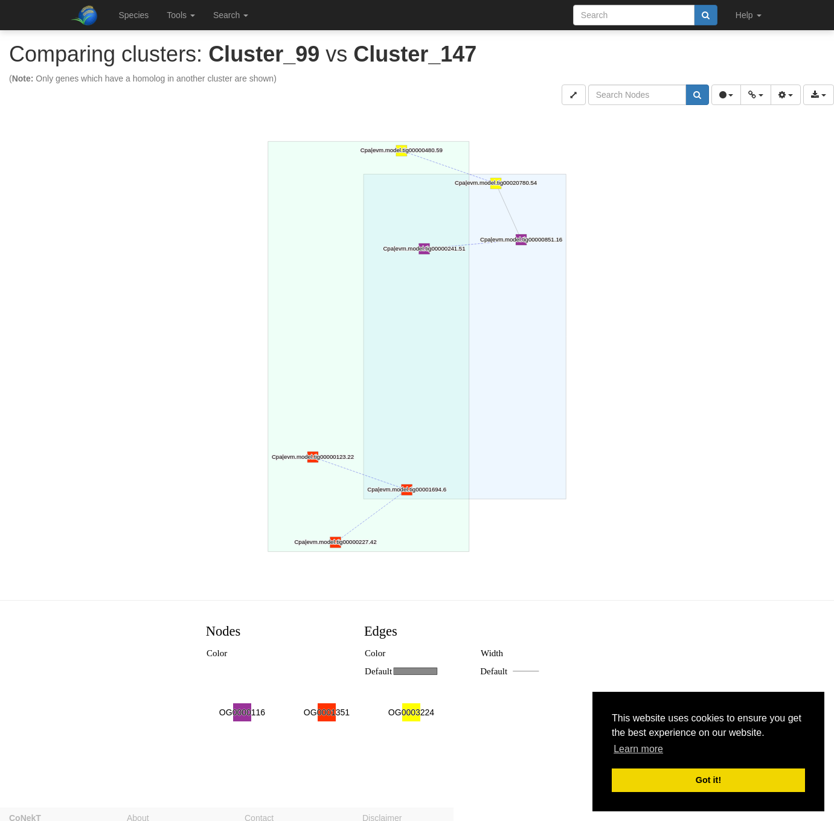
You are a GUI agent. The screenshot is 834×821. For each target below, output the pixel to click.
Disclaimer (382, 816)
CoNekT (25, 816)
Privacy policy (506, 816)
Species (134, 15)
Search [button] (230, 15)
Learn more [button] (638, 749)
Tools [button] (181, 15)
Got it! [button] (708, 780)
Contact (259, 816)
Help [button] (749, 15)
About (138, 816)
